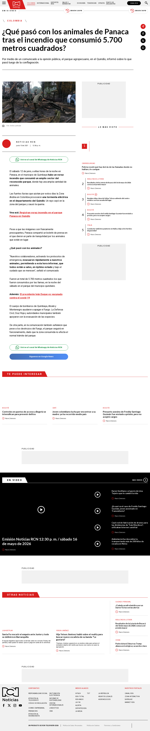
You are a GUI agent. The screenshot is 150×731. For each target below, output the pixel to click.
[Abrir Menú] (4, 3)
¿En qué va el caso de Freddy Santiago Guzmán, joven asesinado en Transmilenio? (129, 508)
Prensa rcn (33, 711)
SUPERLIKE (128, 699)
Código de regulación (37, 703)
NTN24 (78, 693)
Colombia (31, 3)
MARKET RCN (129, 702)
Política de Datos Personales (72, 725)
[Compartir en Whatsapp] (143, 47)
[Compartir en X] (143, 40)
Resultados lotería (95, 179)
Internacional (43, 3)
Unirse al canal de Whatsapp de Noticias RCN (39, 159)
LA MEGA (78, 711)
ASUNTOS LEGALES (105, 696)
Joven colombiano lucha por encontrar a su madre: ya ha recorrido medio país (74, 413)
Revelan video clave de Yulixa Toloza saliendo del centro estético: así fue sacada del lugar (108, 199)
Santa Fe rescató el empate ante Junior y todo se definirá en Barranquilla (25, 635)
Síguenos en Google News (38, 357)
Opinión (101, 3)
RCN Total (79, 696)
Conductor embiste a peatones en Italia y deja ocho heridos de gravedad (109, 230)
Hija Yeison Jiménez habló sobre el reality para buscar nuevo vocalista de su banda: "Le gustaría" (79, 637)
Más (140, 480)
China (117, 640)
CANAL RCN (134, 3)
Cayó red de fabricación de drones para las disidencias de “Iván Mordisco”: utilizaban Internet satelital (130, 525)
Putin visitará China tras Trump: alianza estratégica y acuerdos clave (131, 645)
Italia (89, 225)
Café (54, 408)
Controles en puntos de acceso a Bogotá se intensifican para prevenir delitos (24, 413)
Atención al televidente (33, 699)
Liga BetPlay (7, 631)
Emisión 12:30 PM (74, 11)
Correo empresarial (36, 708)
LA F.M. (78, 702)
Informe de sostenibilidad (55, 699)
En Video (14, 480)
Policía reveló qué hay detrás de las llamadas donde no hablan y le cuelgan (107, 168)
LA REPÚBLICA (103, 693)
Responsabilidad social (37, 693)
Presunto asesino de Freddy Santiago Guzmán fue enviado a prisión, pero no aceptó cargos (110, 214)
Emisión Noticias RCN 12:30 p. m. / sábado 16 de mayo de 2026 (39, 541)
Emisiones (9, 11)
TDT (88, 693)
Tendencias (91, 3)
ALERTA (78, 705)
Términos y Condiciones (112, 725)
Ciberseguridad (88, 163)
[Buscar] (146, 3)
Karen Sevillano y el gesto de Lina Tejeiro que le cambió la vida (127, 492)
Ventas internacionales (56, 704)
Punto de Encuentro (110, 3)
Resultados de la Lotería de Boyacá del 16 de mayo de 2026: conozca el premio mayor (109, 183)
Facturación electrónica (54, 694)
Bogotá (90, 194)
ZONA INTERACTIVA (132, 696)
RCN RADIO (79, 699)
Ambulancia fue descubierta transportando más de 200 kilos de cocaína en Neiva (128, 541)
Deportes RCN (54, 3)
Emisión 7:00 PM (138, 11)
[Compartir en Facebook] (143, 33)
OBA (51, 711)
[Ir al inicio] (16, 4)
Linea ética (54, 708)
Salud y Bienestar (66, 3)
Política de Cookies (93, 725)
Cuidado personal (123, 602)
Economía (81, 3)
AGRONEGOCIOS (104, 699)
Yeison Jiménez (62, 631)
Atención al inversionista (34, 715)
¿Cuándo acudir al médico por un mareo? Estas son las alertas (129, 606)
